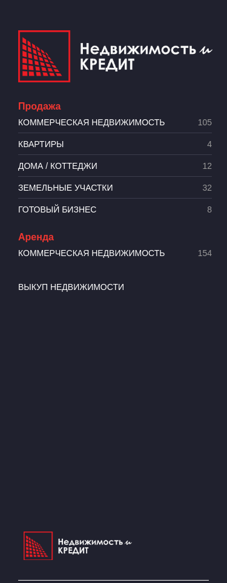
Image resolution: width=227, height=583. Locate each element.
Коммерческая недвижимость (115, 122)
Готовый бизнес (115, 210)
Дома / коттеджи (115, 166)
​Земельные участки (115, 188)
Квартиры (115, 144)
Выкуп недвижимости (71, 287)
